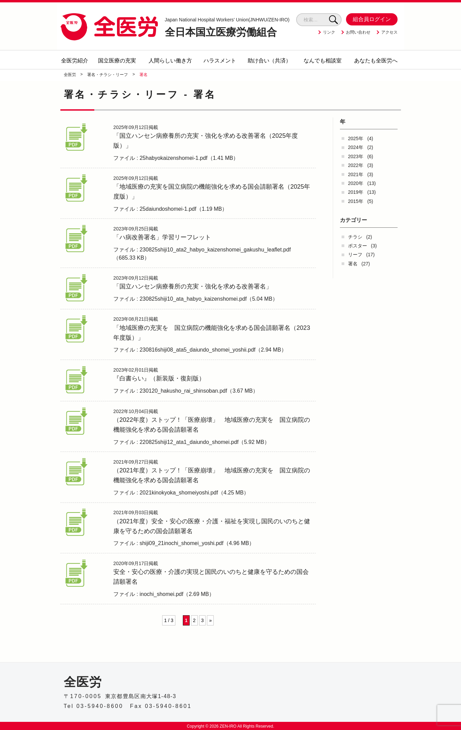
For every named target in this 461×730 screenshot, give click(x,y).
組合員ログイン (372, 19)
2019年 (355, 192)
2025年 (355, 138)
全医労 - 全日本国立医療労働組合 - (109, 27)
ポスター (357, 245)
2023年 (355, 156)
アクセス (389, 32)
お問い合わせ (358, 32)
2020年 (355, 183)
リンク (329, 32)
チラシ (355, 237)
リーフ (355, 254)
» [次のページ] (210, 635)
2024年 (355, 147)
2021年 (355, 174)
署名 (353, 263)
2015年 (355, 201)
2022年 (355, 165)
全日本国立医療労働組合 (227, 27)
